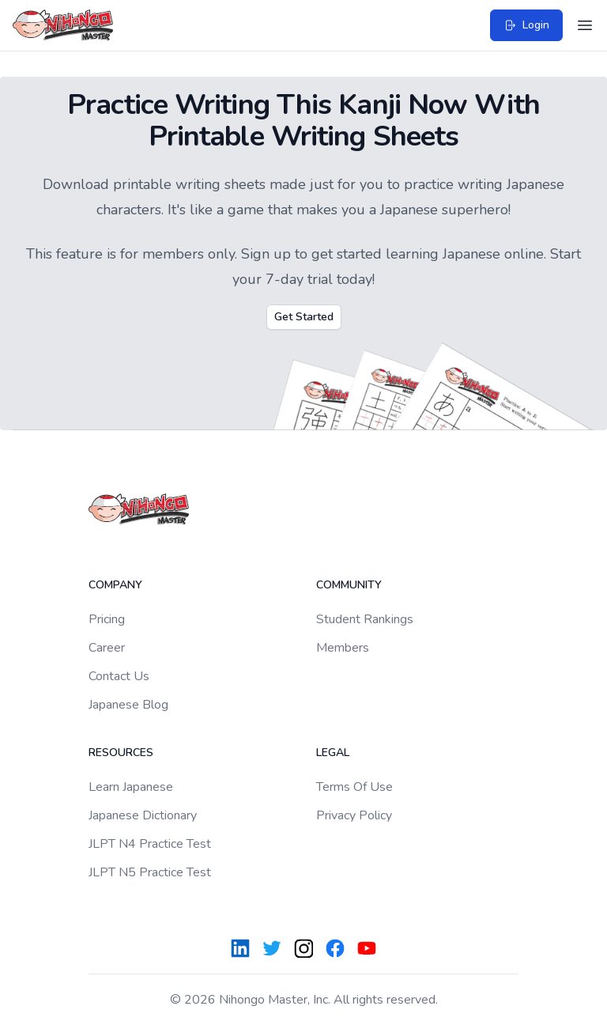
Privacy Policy (354, 815)
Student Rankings (364, 619)
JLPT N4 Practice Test (150, 844)
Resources (121, 752)
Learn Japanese (131, 787)
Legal (332, 752)
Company (115, 584)
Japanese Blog (128, 704)
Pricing (107, 619)
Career (107, 647)
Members (342, 647)
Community (349, 584)
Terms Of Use (354, 787)
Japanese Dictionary (143, 815)
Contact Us (119, 676)
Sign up (266, 253)
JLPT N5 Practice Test (150, 872)
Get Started (304, 316)
